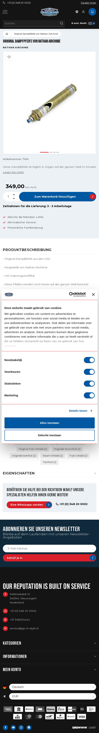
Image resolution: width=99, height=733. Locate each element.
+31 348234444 (20, 619)
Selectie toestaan (49, 435)
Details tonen (78, 410)
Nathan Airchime (15, 48)
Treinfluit (49, 462)
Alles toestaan (49, 422)
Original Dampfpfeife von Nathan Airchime (36, 33)
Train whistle (78, 455)
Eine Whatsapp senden (31, 505)
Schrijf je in (51, 558)
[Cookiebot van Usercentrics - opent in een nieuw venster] (69, 294)
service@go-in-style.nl (24, 628)
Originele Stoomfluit (67, 449)
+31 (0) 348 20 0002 (17, 2)
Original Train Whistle (33, 449)
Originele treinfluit (24, 455)
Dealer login (88, 2)
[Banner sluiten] (93, 294)
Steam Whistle (53, 455)
